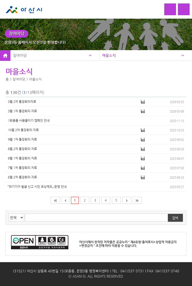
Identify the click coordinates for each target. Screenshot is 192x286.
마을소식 (109, 55)
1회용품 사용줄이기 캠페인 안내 (29, 120)
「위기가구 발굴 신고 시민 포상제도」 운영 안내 (37, 186)
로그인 (170, 9)
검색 (175, 218)
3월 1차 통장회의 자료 (22, 111)
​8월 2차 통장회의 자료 (22, 149)
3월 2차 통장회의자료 (22, 101)
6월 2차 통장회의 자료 (22, 177)
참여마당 (20, 55)
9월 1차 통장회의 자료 (22, 139)
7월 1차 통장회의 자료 (22, 168)
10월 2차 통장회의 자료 (23, 130)
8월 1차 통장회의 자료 (22, 158)
